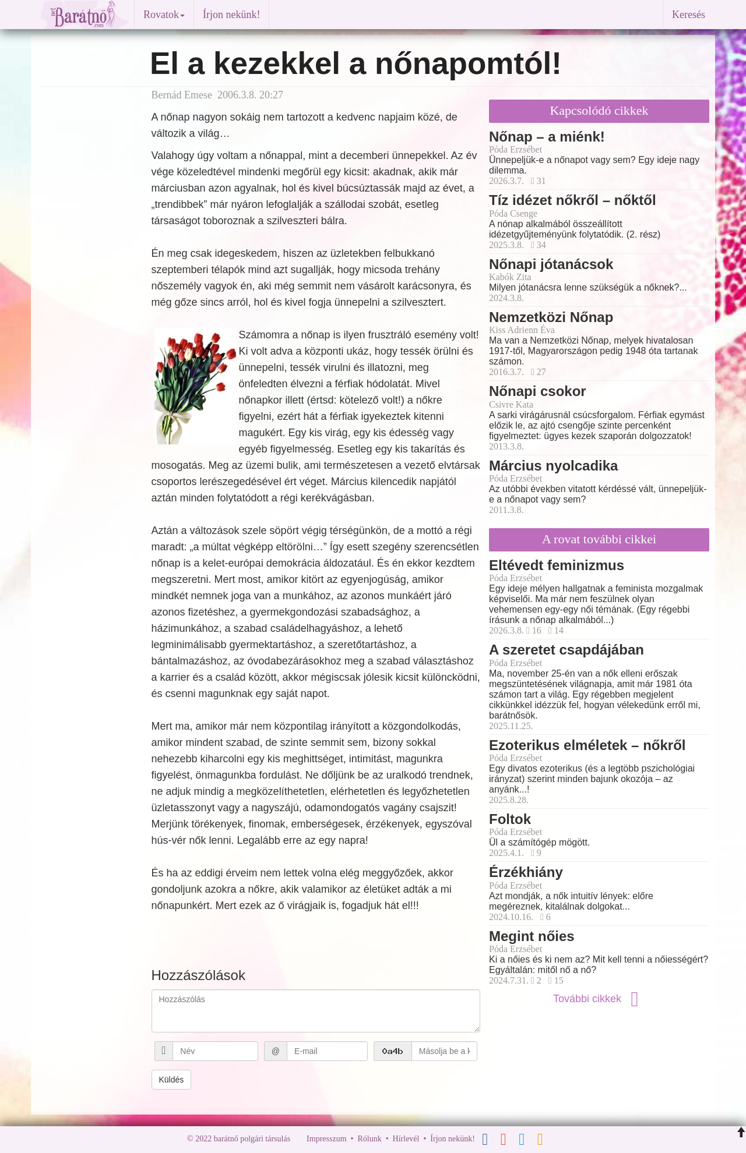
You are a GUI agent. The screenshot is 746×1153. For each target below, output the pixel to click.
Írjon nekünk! (231, 14)
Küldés (171, 1079)
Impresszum (326, 1138)
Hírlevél (406, 1138)
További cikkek (599, 999)
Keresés (688, 14)
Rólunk (369, 1138)
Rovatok (164, 14)
